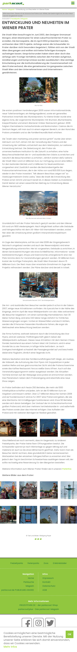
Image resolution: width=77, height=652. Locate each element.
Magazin (11, 9)
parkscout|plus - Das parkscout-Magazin (38, 609)
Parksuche (28, 582)
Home (4, 9)
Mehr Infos (10, 646)
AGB (44, 590)
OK (69, 634)
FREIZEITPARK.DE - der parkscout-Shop (38, 605)
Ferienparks (33, 563)
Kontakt (46, 582)
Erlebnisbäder (60, 563)
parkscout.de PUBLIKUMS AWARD (17, 590)
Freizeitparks (15, 19)
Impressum (48, 578)
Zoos (46, 563)
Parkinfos (66, 468)
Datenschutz (48, 585)
